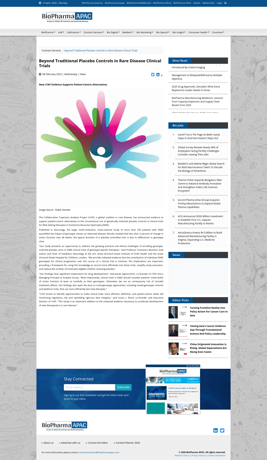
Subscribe (123, 387)
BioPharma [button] (47, 32)
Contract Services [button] (93, 32)
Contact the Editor (97, 442)
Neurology (59, 229)
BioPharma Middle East (139, 2)
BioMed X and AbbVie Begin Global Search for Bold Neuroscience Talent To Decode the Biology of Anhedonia (201, 167)
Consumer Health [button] (198, 32)
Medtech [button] (127, 32)
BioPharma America (92, 2)
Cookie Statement (216, 455)
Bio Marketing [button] (144, 32)
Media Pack (208, 2)
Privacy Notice (199, 455)
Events (196, 2)
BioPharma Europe (115, 2)
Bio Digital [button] (112, 32)
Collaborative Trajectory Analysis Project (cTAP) (69, 217)
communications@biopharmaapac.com (98, 452)
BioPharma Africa (162, 2)
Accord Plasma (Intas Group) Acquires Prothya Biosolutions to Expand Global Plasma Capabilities (199, 203)
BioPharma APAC (182, 2)
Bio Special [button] (162, 32)
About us (47, 442)
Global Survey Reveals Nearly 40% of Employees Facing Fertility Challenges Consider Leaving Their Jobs (198, 151)
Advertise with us (69, 442)
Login (219, 2)
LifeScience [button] (73, 32)
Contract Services (51, 50)
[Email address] (89, 387)
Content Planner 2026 (127, 442)
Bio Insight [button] (178, 32)
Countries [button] (217, 32)
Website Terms (182, 455)
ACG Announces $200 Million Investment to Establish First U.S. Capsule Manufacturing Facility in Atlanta (200, 220)
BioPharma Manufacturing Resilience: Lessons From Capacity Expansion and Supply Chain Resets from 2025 (197, 102)
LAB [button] (60, 32)
